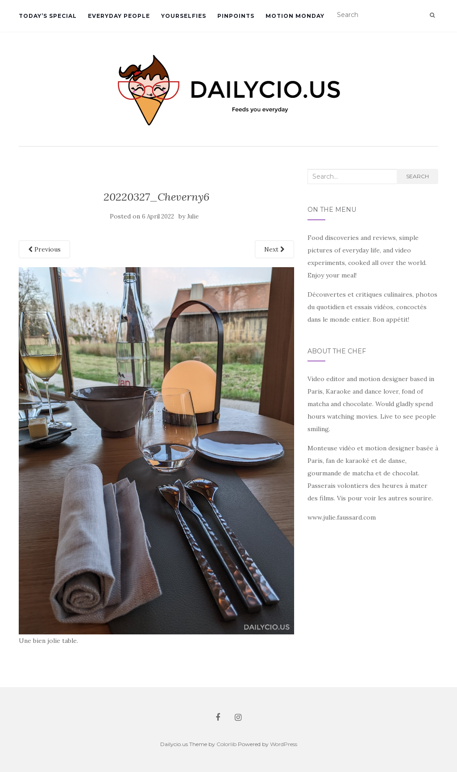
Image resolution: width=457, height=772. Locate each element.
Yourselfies (183, 16)
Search (417, 176)
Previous (44, 249)
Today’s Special (48, 16)
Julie (193, 216)
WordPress (283, 744)
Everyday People (119, 16)
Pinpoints (235, 16)
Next (274, 249)
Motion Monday (295, 16)
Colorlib (226, 744)
